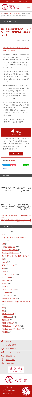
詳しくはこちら (23, 1)
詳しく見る (16, 153)
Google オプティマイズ (10, 250)
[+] (3, 247)
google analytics (9, 247)
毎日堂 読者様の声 (8, 323)
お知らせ (5, 283)
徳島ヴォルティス (8, 314)
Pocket (13, 165)
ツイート (4, 165)
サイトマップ (8, 387)
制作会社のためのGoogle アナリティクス (16, 302)
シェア (4, 168)
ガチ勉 (4, 286)
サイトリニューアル (8, 289)
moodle (4, 262)
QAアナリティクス (8, 265)
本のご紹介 (8, 317)
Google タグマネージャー (10, 253)
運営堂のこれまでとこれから (12, 329)
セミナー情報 (6, 292)
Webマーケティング (9, 274)
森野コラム (12, 160)
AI (2, 235)
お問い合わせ (8, 393)
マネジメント (6, 231)
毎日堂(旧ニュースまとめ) (11, 326)
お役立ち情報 (6, 280)
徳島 (3, 311)
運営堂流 (5, 332)
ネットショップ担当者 (9, 298)
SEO (3, 268)
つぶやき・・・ (7, 295)
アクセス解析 (6, 277)
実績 (3, 308)
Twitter (4, 271)
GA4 (3, 244)
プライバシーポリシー (11, 390)
